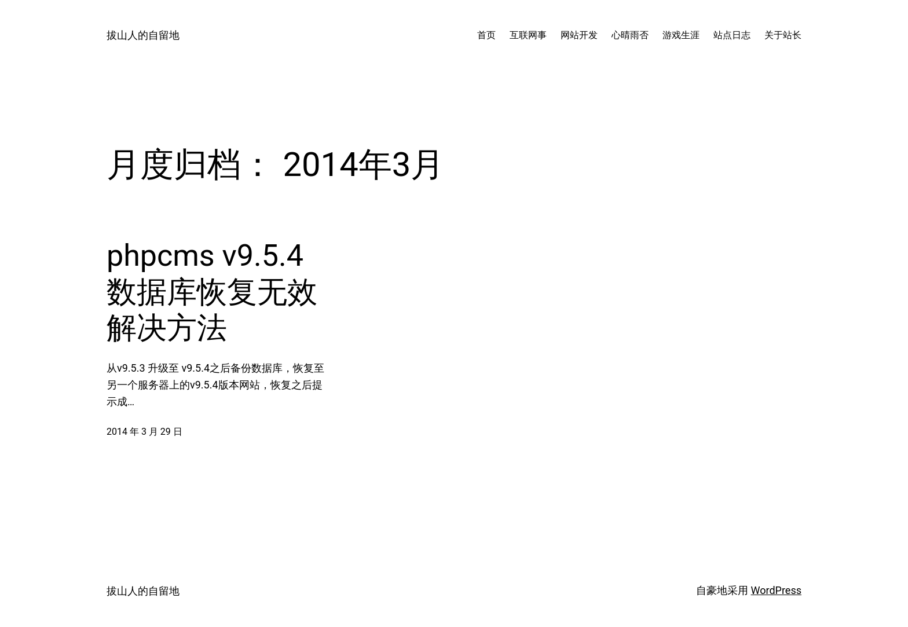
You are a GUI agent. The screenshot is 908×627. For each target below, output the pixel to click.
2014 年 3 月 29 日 (144, 431)
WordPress (776, 590)
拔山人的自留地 (143, 35)
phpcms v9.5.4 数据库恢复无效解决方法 (212, 292)
